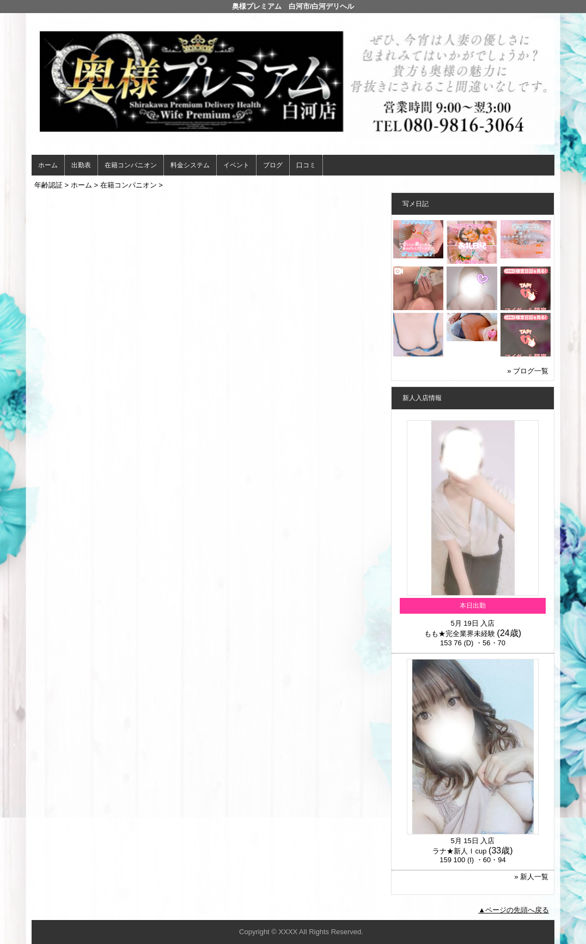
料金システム (190, 165)
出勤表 (81, 165)
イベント (236, 165)
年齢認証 (48, 185)
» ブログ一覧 (527, 371)
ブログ (273, 165)
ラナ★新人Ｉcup (459, 851)
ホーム (48, 165)
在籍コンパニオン (131, 165)
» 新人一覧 (531, 877)
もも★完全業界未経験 (459, 634)
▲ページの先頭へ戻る (513, 910)
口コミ (306, 165)
